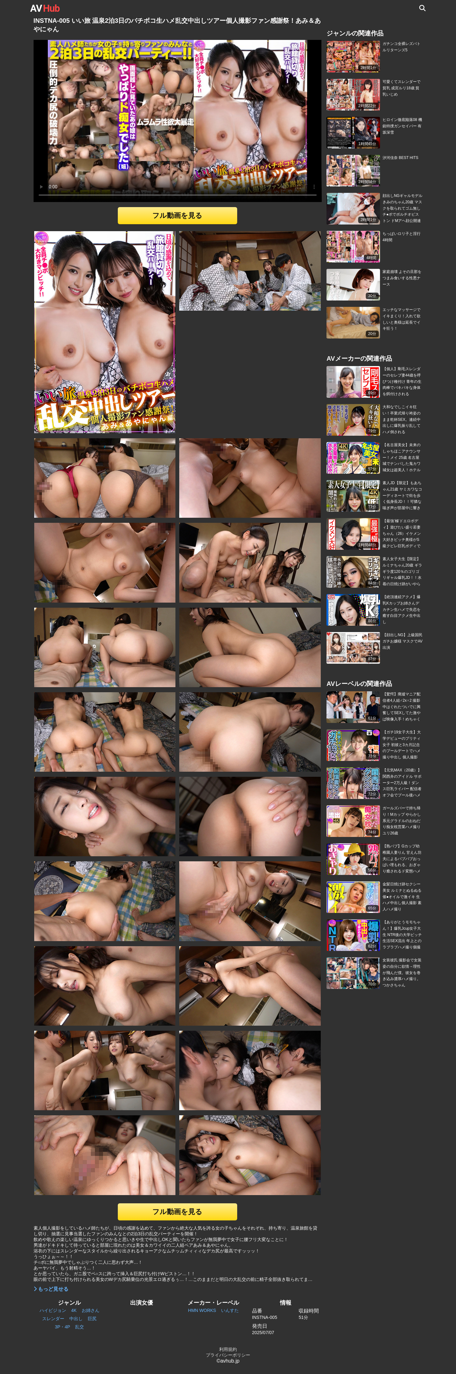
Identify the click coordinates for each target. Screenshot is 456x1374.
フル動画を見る (177, 215)
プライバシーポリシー (228, 1355)
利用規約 (228, 1349)
